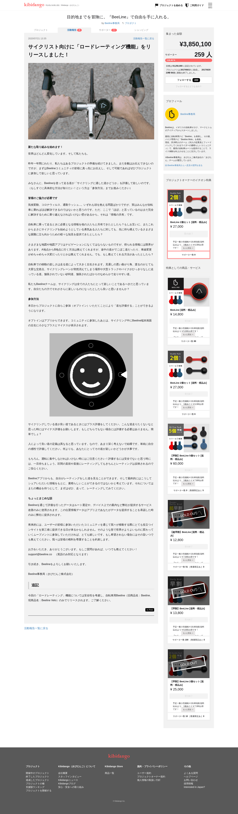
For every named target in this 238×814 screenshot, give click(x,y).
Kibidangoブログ (67, 783)
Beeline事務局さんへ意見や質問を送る (183, 165)
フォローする (188, 80)
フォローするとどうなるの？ (189, 86)
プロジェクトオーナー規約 (151, 776)
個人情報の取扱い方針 (148, 780)
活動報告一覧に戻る (143, 38)
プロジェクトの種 (35, 783)
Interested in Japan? (194, 787)
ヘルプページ (191, 776)
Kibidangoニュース (68, 780)
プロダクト (130, 23)
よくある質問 (191, 773)
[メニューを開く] (210, 5)
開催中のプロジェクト (37, 773)
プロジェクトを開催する (39, 790)
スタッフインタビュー (70, 776)
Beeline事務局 (112, 23)
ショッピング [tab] (141, 30)
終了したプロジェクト (37, 776)
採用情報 (188, 783)
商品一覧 (109, 773)
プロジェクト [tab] (41, 30)
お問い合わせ (191, 780)
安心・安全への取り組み (71, 787)
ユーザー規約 (144, 773)
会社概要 (63, 773)
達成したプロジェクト (37, 780)
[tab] (74, 30)
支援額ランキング (35, 787)
